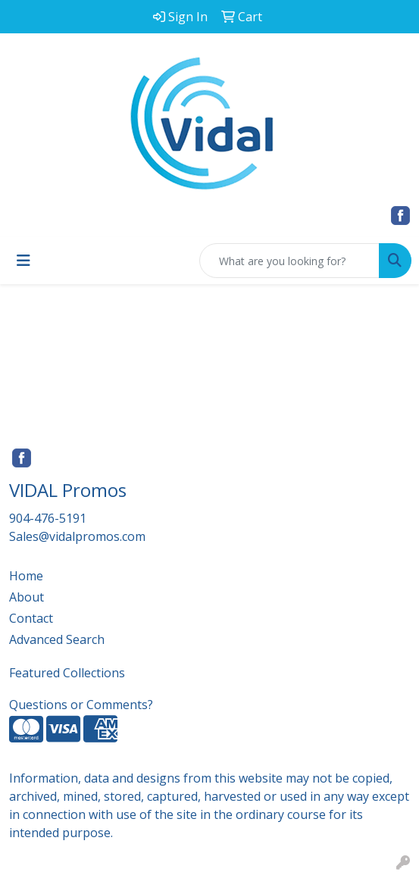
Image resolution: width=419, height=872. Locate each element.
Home (26, 575)
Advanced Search (57, 639)
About (26, 597)
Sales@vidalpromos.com (77, 536)
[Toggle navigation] (23, 260)
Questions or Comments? (81, 704)
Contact (31, 618)
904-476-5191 (47, 518)
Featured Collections (67, 672)
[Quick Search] (289, 260)
